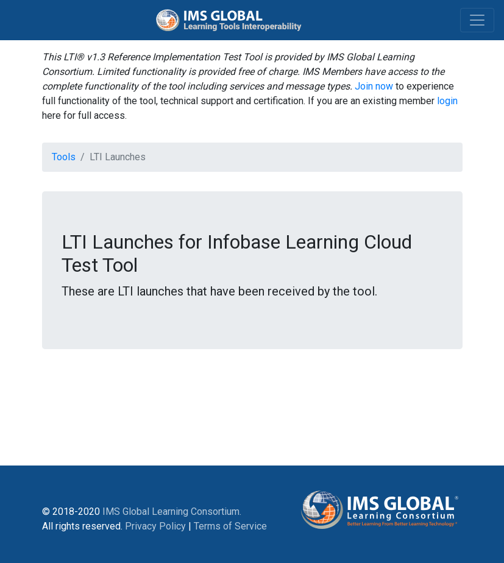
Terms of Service (230, 526)
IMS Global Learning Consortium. (171, 511)
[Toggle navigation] (477, 20)
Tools (64, 157)
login (447, 101)
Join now (374, 86)
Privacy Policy (155, 526)
